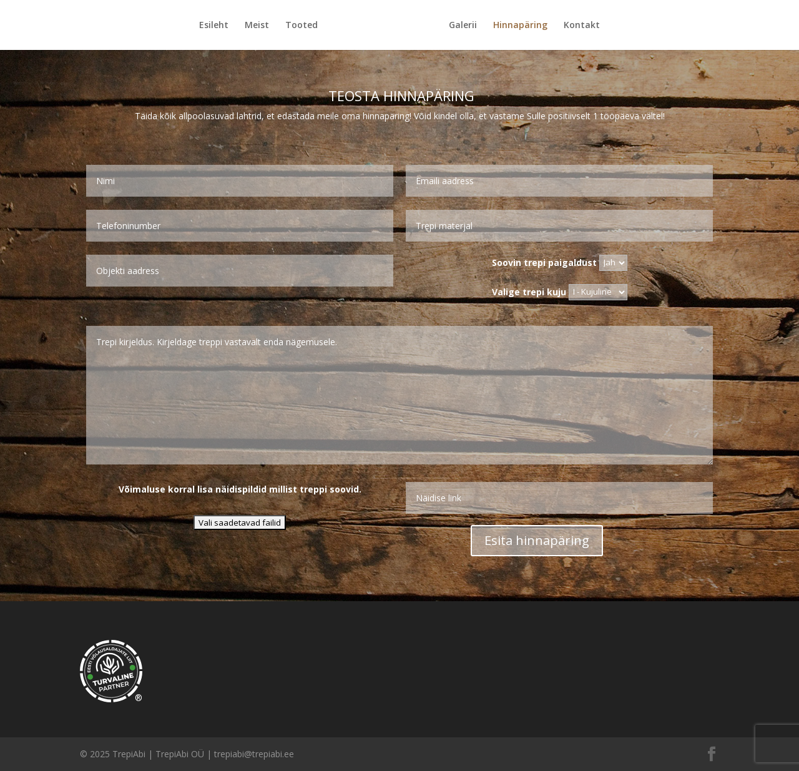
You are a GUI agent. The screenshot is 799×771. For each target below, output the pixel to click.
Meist (257, 26)
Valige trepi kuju (559, 291)
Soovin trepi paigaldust (559, 262)
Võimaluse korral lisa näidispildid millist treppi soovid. (240, 489)
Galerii (463, 26)
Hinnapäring (520, 26)
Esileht (213, 26)
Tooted (301, 26)
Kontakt (582, 26)
